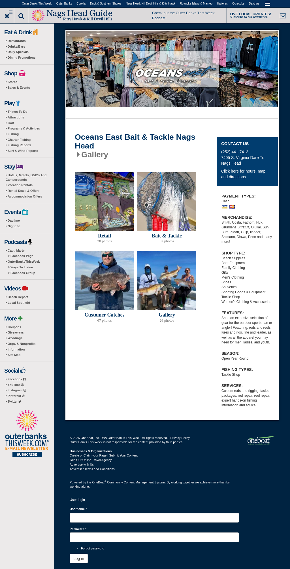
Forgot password (92, 548)
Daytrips (254, 3)
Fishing (13, 134)
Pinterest (16, 396)
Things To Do (17, 111)
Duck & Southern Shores (105, 3)
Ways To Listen (21, 267)
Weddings (15, 338)
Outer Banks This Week (37, 3)
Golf (11, 123)
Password (78, 528)
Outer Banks (64, 3)
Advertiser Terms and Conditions (92, 469)
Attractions (16, 117)
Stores (12, 82)
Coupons (14, 327)
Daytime (14, 220)
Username (78, 509)
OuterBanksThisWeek (24, 261)
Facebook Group (22, 273)
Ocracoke (238, 3)
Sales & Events (19, 87)
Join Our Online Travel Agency (91, 460)
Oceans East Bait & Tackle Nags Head (135, 141)
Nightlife (14, 226)
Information (16, 349)
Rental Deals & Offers (23, 190)
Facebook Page (21, 256)
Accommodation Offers (25, 196)
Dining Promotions (21, 57)
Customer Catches (104, 315)
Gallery (167, 315)
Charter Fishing (19, 139)
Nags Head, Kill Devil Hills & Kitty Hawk (150, 3)
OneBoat (99, 482)
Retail (104, 236)
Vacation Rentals (20, 185)
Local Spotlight (19, 302)
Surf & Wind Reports (23, 150)
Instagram (17, 390)
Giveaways (16, 332)
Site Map (14, 354)
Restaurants (17, 41)
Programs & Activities (24, 128)
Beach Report (18, 297)
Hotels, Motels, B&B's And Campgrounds (26, 177)
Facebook (16, 379)
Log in (78, 558)
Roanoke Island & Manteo (196, 3)
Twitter (14, 401)
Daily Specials (18, 52)
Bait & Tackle (167, 236)
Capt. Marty (16, 250)
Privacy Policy (179, 438)
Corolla (81, 3)
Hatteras (222, 3)
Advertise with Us (82, 464)
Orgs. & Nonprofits (21, 343)
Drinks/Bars (16, 46)
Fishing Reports (19, 145)
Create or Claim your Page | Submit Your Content (104, 455)
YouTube (16, 385)
